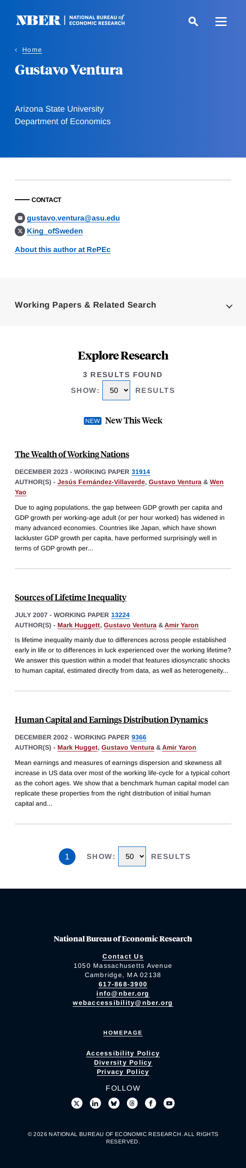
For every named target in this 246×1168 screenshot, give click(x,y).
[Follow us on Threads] (132, 1103)
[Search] (193, 21)
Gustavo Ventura (175, 482)
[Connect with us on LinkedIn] (95, 1103)
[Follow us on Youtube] (169, 1103)
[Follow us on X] (76, 1103)
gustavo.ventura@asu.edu (73, 218)
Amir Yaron (181, 625)
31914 (141, 471)
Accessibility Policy (123, 1053)
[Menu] (221, 21)
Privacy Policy (123, 1071)
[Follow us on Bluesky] (114, 1103)
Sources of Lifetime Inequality (70, 597)
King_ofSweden (55, 231)
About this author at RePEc (63, 249)
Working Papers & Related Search (86, 304)
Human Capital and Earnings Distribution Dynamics (111, 719)
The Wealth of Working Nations (72, 454)
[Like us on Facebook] (150, 1103)
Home (32, 49)
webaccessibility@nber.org (123, 1002)
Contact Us (123, 956)
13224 (120, 615)
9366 (139, 737)
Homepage (123, 1032)
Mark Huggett (78, 625)
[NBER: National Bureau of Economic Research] (78, 23)
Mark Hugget (77, 747)
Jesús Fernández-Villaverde (101, 482)
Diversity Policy (123, 1062)
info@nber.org (122, 993)
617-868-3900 (123, 984)
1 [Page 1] (67, 856)
